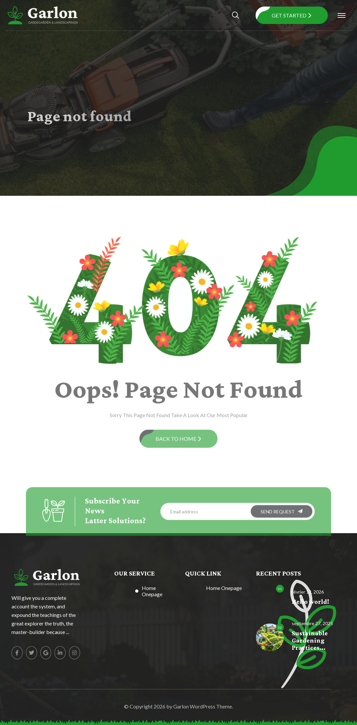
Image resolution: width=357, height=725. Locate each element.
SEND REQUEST (282, 513)
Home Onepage (152, 591)
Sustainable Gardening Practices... (310, 640)
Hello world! (310, 602)
